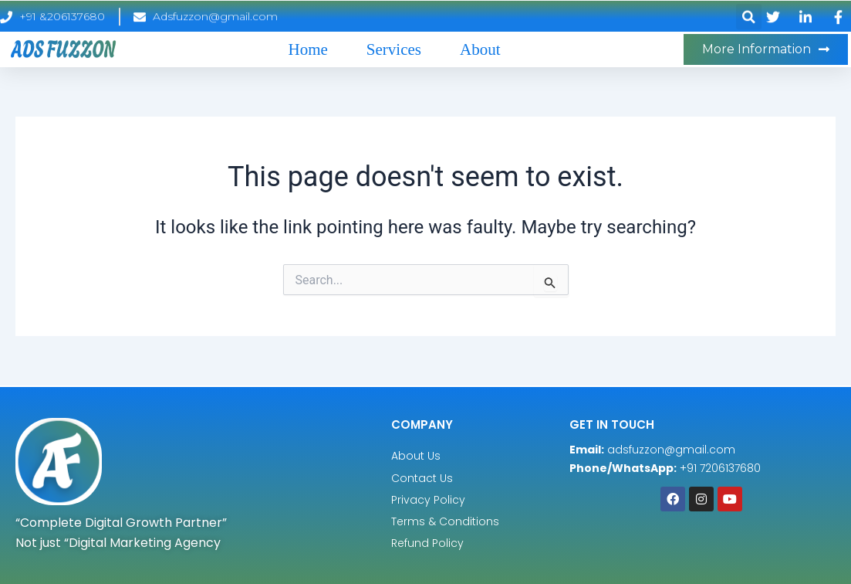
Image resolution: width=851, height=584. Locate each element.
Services (393, 49)
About (480, 49)
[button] (749, 20)
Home (308, 49)
